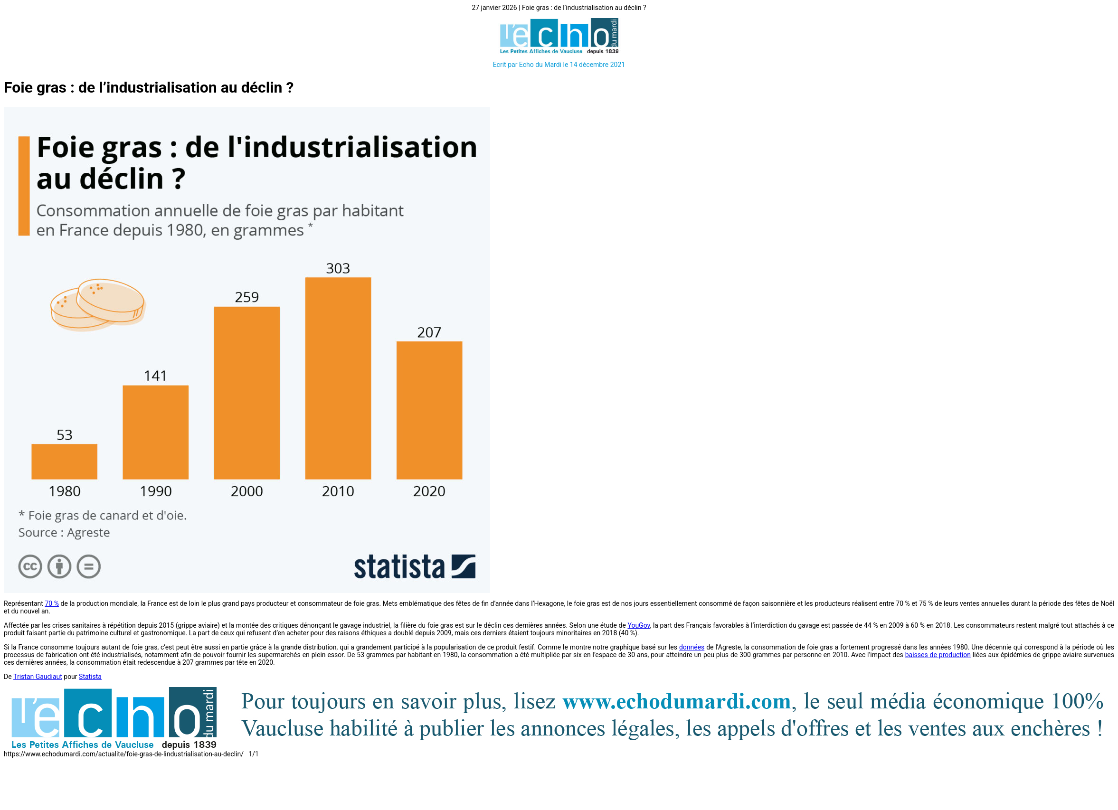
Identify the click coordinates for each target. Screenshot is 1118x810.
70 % (52, 603)
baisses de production (938, 655)
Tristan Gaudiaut (37, 676)
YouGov (638, 625)
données (691, 647)
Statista (90, 676)
